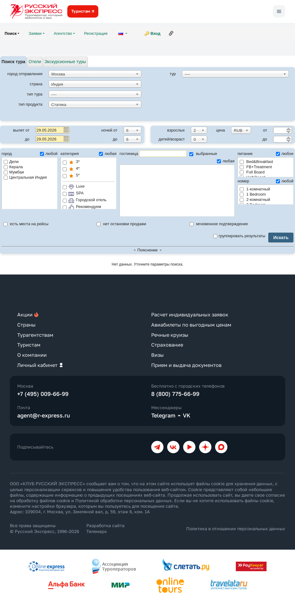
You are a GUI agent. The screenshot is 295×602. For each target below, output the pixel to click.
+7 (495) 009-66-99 (43, 393)
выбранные (203, 153)
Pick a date (66, 129)
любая (107, 153)
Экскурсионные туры (65, 61)
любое (284, 153)
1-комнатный (255, 189)
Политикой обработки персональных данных (123, 500)
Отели (35, 61)
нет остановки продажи (121, 224)
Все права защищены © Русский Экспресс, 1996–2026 (44, 528)
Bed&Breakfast (256, 161)
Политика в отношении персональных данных (235, 528)
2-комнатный (255, 199)
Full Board (252, 172)
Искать (281, 237)
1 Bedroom (253, 194)
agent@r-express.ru (43, 415)
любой (48, 153)
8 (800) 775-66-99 (175, 393)
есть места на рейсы (26, 224)
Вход (155, 33)
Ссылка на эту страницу (171, 33)
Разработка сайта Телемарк (105, 528)
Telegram (163, 415)
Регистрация (96, 33)
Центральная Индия (25, 177)
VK (187, 415)
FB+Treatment (256, 167)
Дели (11, 161)
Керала (13, 167)
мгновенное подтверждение (219, 224)
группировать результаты (239, 236)
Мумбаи (14, 172)
